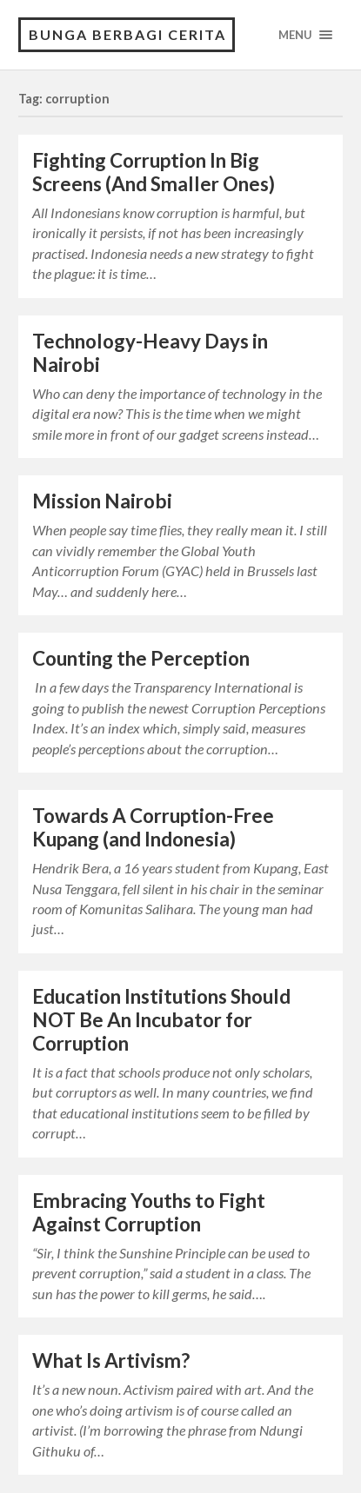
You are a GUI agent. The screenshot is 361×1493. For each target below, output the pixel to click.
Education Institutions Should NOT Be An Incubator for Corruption (161, 1020)
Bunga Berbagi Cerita (127, 34)
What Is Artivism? (111, 1360)
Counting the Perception (141, 658)
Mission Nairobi (102, 501)
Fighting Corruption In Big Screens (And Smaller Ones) (153, 172)
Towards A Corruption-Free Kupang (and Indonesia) (153, 827)
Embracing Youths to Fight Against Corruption (148, 1212)
